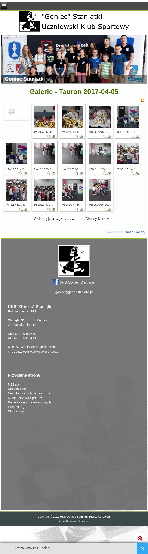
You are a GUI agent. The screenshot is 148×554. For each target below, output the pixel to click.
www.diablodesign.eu (80, 521)
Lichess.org (16, 407)
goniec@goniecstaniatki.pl (74, 292)
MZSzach (14, 384)
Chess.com (16, 411)
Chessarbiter (17, 389)
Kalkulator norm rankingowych (29, 402)
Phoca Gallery (134, 232)
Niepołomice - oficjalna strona (29, 393)
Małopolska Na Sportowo (26, 398)
